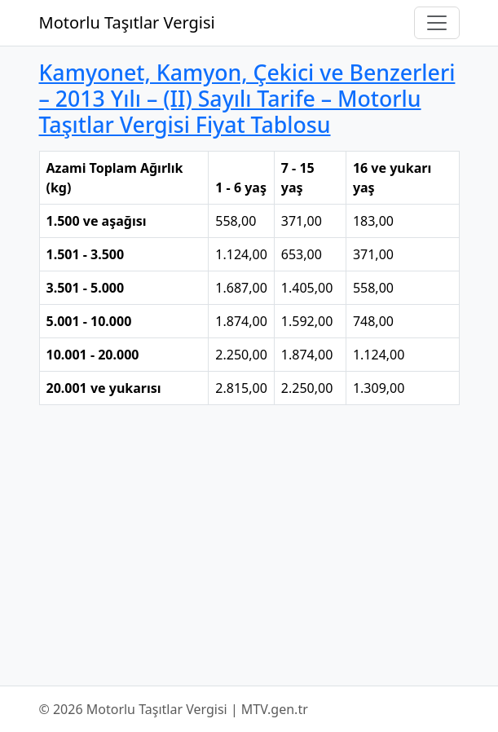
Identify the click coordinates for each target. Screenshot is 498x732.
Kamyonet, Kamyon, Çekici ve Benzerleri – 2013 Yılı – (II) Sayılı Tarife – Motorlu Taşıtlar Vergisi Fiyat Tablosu (247, 98)
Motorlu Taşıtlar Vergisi (127, 22)
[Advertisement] (249, 545)
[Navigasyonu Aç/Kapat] (437, 23)
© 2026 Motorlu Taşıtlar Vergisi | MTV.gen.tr (173, 709)
